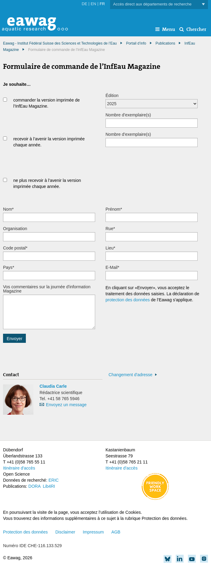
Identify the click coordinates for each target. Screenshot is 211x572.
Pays (8, 267)
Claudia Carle (53, 386)
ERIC (53, 480)
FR (102, 4)
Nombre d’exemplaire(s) (128, 115)
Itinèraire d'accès (19, 468)
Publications (165, 43)
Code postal (15, 248)
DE (84, 4)
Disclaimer (65, 532)
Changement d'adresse (130, 374)
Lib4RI (49, 486)
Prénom (114, 209)
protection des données (128, 299)
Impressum (93, 532)
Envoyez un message (66, 404)
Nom (8, 209)
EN (93, 4)
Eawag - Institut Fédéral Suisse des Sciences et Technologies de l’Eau (60, 43)
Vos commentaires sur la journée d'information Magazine (46, 289)
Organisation (15, 228)
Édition (112, 95)
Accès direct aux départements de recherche (159, 4)
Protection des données (25, 532)
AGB (115, 532)
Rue (110, 228)
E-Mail (112, 267)
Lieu (110, 248)
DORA (34, 486)
